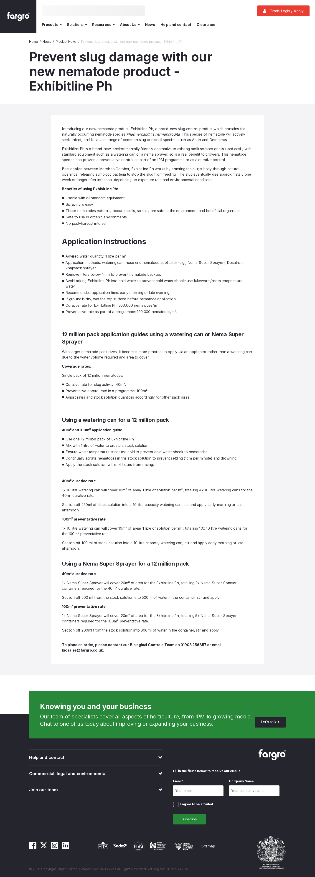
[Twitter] (43, 847)
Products (51, 24)
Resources (103, 24)
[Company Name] (254, 790)
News (150, 24)
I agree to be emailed (196, 804)
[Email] (198, 790)
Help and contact (175, 24)
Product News (66, 41)
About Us (130, 24)
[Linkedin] (65, 847)
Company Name (241, 781)
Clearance (206, 24)
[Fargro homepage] (18, 16)
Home (33, 41)
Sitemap (208, 846)
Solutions (77, 24)
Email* (178, 781)
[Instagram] (54, 847)
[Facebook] (32, 847)
